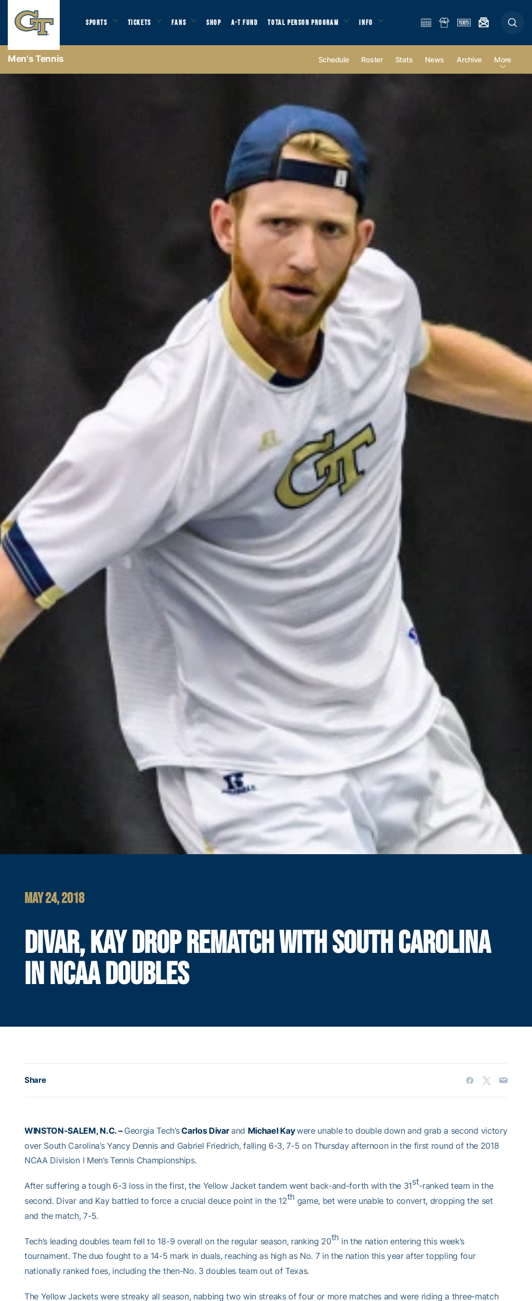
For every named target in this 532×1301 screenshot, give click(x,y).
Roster (371, 68)
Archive (469, 68)
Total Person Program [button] (314, 26)
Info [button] (380, 26)
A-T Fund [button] (255, 26)
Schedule (333, 68)
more (502, 68)
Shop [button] (223, 26)
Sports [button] (97, 26)
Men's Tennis (36, 67)
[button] (512, 26)
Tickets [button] (143, 26)
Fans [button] (185, 26)
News (434, 68)
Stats (404, 68)
